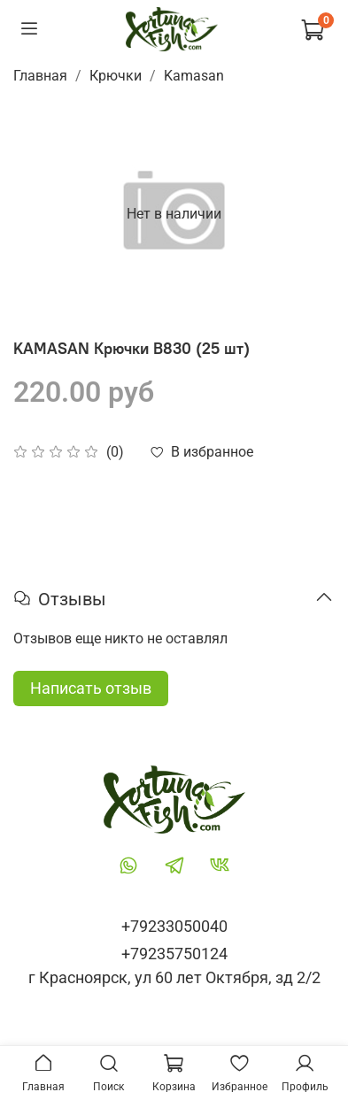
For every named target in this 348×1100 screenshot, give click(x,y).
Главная (40, 75)
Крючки (115, 75)
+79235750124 (174, 953)
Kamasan (194, 75)
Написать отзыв (90, 688)
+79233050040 (174, 926)
